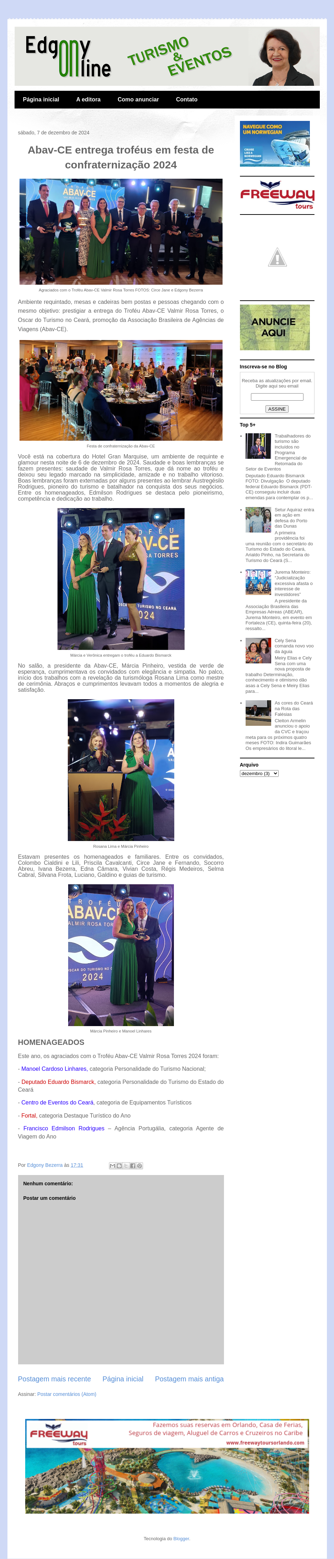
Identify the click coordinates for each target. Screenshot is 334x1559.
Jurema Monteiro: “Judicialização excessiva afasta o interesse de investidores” (294, 583)
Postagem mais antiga (189, 1379)
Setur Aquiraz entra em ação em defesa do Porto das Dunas (294, 518)
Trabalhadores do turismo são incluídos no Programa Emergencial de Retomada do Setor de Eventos (278, 452)
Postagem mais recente (54, 1379)
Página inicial (41, 99)
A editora (88, 99)
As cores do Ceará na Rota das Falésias (294, 708)
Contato (186, 99)
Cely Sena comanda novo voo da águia (294, 646)
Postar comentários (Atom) (67, 1394)
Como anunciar (138, 99)
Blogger (181, 1538)
